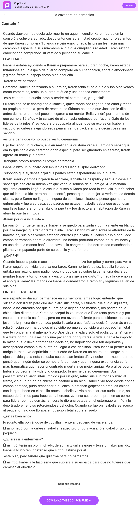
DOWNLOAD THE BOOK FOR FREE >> (69, 500)
